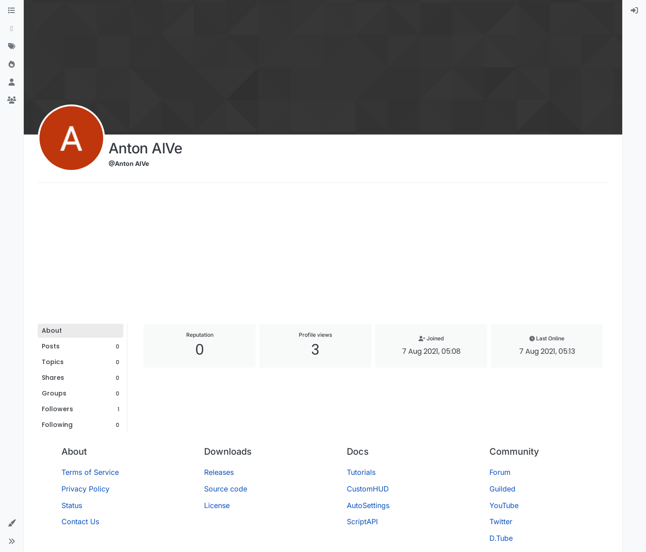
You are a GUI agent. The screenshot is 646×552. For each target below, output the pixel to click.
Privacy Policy (85, 488)
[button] (12, 523)
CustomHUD (368, 488)
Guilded (502, 488)
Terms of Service (90, 472)
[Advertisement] (323, 256)
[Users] (12, 82)
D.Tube (501, 538)
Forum (500, 472)
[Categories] (12, 11)
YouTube (504, 505)
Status (71, 505)
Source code (225, 488)
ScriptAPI (362, 521)
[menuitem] (634, 11)
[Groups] (12, 100)
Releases (219, 472)
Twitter (500, 521)
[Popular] (12, 64)
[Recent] (12, 29)
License (217, 505)
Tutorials (361, 472)
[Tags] (12, 46)
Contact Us (80, 521)
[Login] (634, 11)
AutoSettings (368, 505)
